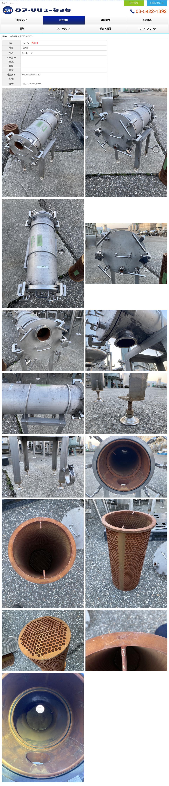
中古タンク (22, 20)
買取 (22, 28)
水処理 (22, 36)
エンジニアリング (147, 28)
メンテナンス (64, 28)
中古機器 (63, 20)
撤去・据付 (105, 28)
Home (4, 36)
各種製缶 (105, 20)
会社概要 (133, 3)
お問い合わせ (157, 3)
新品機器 (146, 20)
